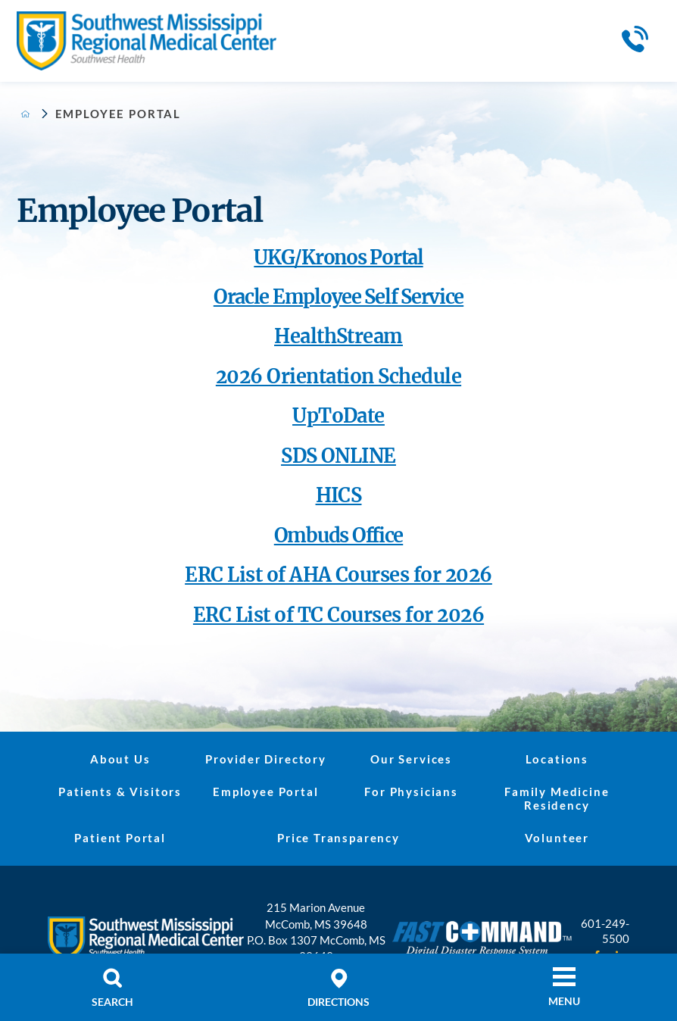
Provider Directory (265, 759)
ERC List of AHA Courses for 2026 (338, 575)
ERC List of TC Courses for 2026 (338, 615)
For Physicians (411, 791)
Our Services (411, 759)
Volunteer (557, 838)
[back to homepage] (25, 114)
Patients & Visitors (120, 791)
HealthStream (338, 336)
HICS (339, 495)
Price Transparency (338, 838)
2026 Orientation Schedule (338, 376)
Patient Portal (120, 838)
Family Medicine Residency (556, 798)
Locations (557, 759)
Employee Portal (265, 791)
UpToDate (338, 416)
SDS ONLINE (338, 456)
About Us (120, 759)
